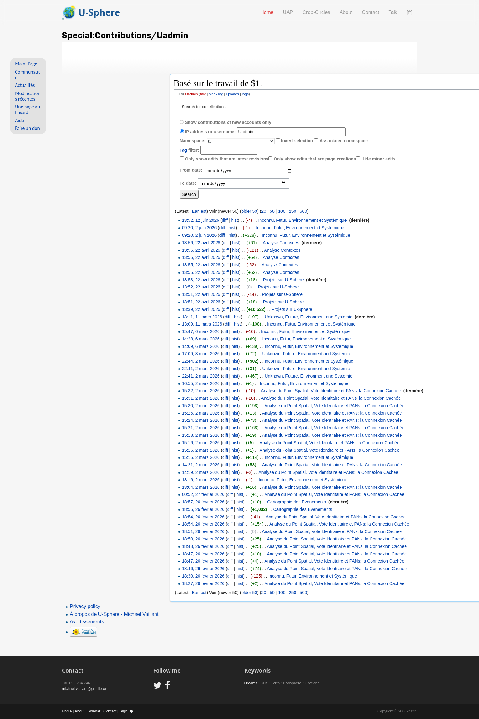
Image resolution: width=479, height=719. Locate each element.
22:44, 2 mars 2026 (201, 361)
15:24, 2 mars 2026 (201, 420)
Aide (19, 120)
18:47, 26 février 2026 (203, 553)
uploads (232, 94)
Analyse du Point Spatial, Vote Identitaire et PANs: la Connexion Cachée (331, 390)
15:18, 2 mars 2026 (201, 435)
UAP (288, 12)
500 (303, 211)
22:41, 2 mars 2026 (201, 368)
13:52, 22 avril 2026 (201, 286)
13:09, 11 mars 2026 (202, 323)
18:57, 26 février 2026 (203, 501)
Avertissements (87, 621)
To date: (188, 183)
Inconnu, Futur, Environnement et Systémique (302, 220)
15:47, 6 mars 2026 (201, 331)
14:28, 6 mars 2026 (201, 338)
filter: (189, 150)
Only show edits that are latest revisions (226, 158)
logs (245, 94)
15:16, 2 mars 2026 (201, 442)
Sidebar (94, 711)
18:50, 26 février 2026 (203, 538)
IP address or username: (210, 131)
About (345, 12)
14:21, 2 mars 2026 (201, 464)
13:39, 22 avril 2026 (201, 309)
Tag (183, 150)
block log (216, 94)
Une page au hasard (27, 109)
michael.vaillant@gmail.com (85, 689)
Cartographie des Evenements (296, 501)
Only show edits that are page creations (315, 158)
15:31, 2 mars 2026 (201, 398)
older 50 (249, 211)
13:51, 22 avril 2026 (201, 294)
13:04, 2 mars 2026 (201, 487)
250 (292, 211)
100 (281, 211)
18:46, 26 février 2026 (203, 568)
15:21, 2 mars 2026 (201, 427)
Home (267, 12)
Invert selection (297, 140)
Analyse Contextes (281, 242)
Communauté (27, 74)
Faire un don (27, 128)
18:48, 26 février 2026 (203, 546)
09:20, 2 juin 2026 (199, 227)
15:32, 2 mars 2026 (201, 390)
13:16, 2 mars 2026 (201, 479)
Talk (392, 12)
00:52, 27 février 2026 (203, 494)
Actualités (25, 85)
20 (263, 211)
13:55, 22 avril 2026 (201, 250)
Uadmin (191, 94)
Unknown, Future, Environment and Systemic (308, 316)
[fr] (410, 12)
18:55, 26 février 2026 (203, 509)
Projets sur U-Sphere (283, 279)
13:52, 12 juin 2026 (200, 220)
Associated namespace (343, 140)
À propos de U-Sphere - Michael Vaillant (114, 614)
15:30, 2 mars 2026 (201, 405)
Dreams (250, 683)
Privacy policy (85, 606)
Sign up (126, 711)
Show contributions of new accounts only (228, 122)
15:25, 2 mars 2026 (201, 413)
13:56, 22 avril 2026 (201, 242)
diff (225, 220)
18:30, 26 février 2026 (203, 576)
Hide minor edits (378, 158)
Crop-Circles (316, 12)
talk (203, 94)
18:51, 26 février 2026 (203, 531)
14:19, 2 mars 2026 (201, 472)
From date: (191, 170)
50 (272, 211)
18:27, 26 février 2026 (203, 583)
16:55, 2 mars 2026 (201, 383)
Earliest (199, 211)
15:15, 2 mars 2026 (201, 457)
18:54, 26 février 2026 (203, 516)
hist (234, 220)
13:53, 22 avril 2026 (201, 279)
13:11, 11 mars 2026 (202, 316)
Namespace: (193, 140)
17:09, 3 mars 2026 (201, 353)
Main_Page (26, 64)
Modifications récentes (27, 96)
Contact (370, 12)
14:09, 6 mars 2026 (201, 346)
